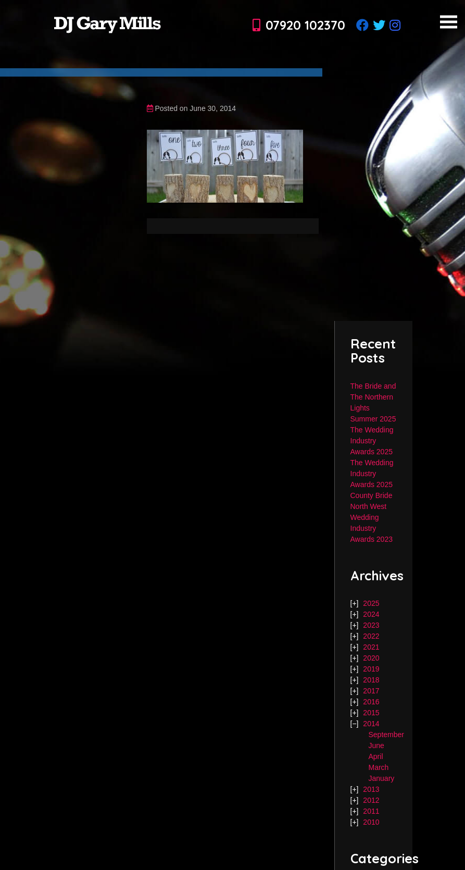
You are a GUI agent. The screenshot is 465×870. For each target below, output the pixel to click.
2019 (371, 669)
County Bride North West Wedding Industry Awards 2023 (371, 517)
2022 (371, 636)
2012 (371, 800)
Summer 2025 (373, 419)
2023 (371, 625)
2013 (371, 789)
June (376, 745)
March (379, 767)
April (376, 756)
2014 (371, 723)
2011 (371, 811)
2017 (371, 691)
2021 (371, 647)
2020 (371, 658)
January (382, 778)
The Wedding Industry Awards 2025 (372, 441)
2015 (371, 713)
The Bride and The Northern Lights (373, 397)
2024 (371, 614)
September (386, 734)
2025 (371, 603)
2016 (371, 702)
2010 (371, 822)
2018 (371, 680)
